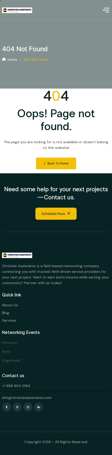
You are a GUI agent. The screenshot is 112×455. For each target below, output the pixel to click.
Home (9, 59)
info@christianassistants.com (27, 397)
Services (9, 320)
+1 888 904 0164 (16, 385)
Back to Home (56, 163)
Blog (5, 312)
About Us (10, 305)
